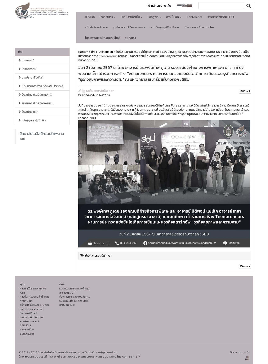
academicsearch (30, 321)
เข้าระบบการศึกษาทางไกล (199, 27)
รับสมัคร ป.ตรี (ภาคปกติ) (35, 95)
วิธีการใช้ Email (28, 313)
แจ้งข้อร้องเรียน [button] (96, 27)
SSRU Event (27, 334)
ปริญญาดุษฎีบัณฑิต (32, 120)
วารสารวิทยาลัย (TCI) (220, 17)
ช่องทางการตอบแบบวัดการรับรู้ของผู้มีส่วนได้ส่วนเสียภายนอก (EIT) (74, 301)
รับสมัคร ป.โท (28, 112)
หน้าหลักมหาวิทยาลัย (159, 6)
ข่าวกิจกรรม (27, 69)
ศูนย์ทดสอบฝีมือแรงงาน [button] (129, 27)
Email (245, 91)
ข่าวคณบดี (26, 60)
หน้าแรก (90, 17)
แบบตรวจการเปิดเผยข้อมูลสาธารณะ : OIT (74, 291)
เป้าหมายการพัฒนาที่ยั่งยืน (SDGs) (40, 86)
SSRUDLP (26, 325)
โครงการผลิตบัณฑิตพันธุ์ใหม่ (102, 38)
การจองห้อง (27, 329)
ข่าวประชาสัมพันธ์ (30, 77)
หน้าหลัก (83, 52)
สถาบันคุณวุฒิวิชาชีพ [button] (164, 27)
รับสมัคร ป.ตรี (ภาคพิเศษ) (35, 103)
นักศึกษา (106, 256)
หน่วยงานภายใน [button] (131, 17)
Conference (194, 17)
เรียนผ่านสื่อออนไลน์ (31, 317)
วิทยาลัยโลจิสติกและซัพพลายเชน (42, 136)
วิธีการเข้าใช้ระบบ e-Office (34, 305)
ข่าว (20, 52)
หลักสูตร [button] (154, 17)
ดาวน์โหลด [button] (174, 17)
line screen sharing (31, 309)
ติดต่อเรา (130, 38)
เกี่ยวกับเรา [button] (108, 17)
